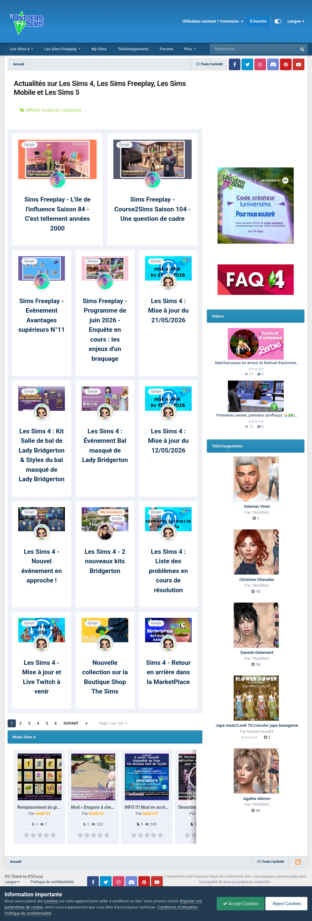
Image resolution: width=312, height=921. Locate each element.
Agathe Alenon (257, 798)
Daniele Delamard (256, 652)
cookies (51, 901)
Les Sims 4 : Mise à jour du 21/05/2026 (168, 310)
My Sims (99, 49)
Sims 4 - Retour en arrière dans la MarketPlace (168, 672)
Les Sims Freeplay (61, 49)
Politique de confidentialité (52, 882)
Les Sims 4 (20, 49)
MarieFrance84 (260, 731)
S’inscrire (258, 21)
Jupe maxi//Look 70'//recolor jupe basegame (256, 725)
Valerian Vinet (257, 506)
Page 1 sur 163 (113, 723)
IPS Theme (13, 876)
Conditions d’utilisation (177, 907)
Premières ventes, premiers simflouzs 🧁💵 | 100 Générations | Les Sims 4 (255, 415)
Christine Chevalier (257, 579)
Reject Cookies (286, 903)
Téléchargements (133, 49)
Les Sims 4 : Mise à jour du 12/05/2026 (168, 441)
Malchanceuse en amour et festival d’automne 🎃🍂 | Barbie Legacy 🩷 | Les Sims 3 (255, 363)
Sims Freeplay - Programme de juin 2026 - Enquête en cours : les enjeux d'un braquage (105, 329)
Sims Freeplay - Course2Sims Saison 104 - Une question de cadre (152, 209)
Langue (296, 21)
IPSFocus (35, 876)
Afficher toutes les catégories (50, 110)
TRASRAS (260, 512)
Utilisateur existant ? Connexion (213, 21)
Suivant (71, 723)
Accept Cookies (240, 903)
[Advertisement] (255, 111)
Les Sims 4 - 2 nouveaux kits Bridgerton (104, 561)
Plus (188, 49)
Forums (166, 49)
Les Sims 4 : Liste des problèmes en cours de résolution (168, 571)
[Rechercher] (237, 49)
